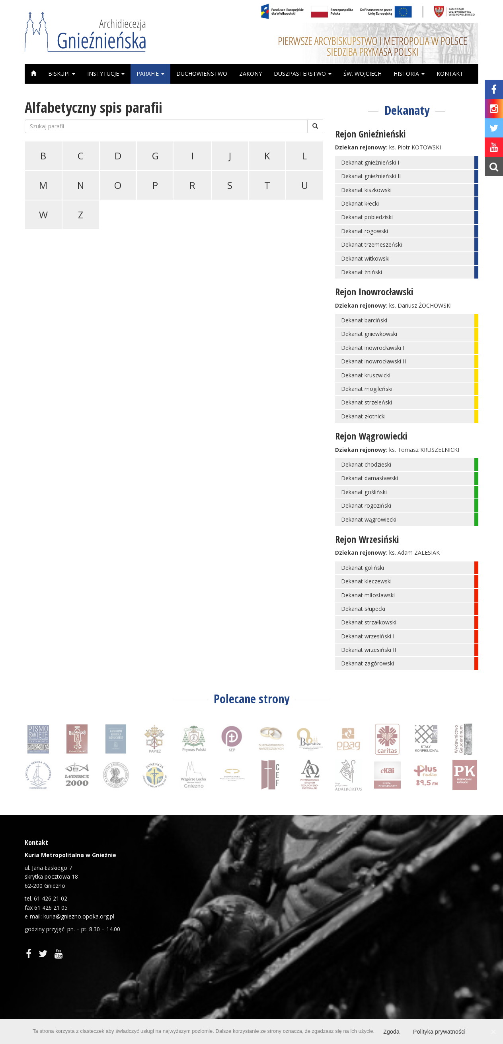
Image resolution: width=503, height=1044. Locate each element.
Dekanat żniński (361, 272)
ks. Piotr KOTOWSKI (415, 147)
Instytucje (106, 73)
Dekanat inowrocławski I (372, 347)
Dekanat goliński (362, 567)
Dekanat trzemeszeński (371, 244)
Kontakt (450, 73)
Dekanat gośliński (364, 492)
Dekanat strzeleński (366, 402)
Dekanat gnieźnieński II (371, 176)
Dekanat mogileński (366, 388)
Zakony (250, 73)
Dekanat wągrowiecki (368, 519)
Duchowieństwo (201, 73)
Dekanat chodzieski (366, 464)
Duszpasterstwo (302, 73)
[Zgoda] (493, 1032)
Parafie (150, 73)
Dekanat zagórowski (367, 663)
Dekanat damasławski (369, 478)
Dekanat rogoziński (366, 505)
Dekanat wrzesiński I (367, 636)
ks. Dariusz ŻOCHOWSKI (420, 305)
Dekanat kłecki (360, 203)
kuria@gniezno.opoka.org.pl (78, 916)
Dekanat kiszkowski (366, 190)
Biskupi (61, 73)
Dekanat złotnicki (363, 416)
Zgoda (391, 1031)
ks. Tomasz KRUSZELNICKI (424, 449)
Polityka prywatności (439, 1031)
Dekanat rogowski (364, 231)
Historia (409, 73)
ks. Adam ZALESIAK (414, 552)
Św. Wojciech (362, 73)
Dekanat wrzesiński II (368, 649)
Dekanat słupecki (363, 608)
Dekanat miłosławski (368, 595)
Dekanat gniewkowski (369, 334)
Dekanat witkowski (365, 258)
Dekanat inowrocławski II (373, 361)
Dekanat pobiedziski (367, 217)
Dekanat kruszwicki (365, 375)
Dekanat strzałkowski (368, 622)
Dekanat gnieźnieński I (370, 162)
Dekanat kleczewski (366, 581)
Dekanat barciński (364, 320)
